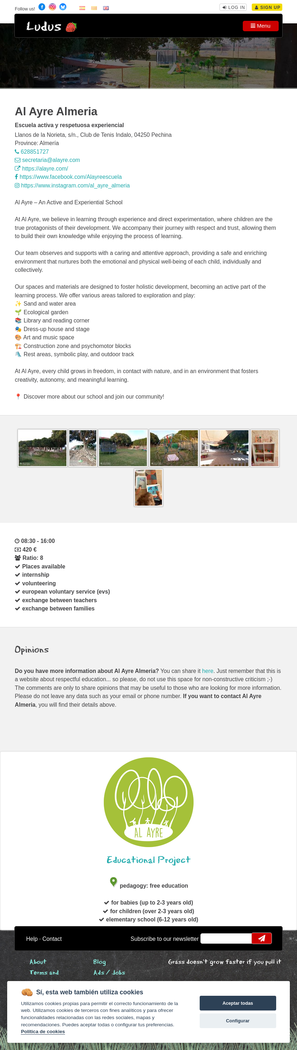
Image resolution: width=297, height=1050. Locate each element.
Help (32, 939)
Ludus (43, 27)
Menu (260, 26)
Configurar (237, 1020)
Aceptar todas (237, 1003)
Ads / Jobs (109, 973)
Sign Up (267, 7)
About (38, 962)
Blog (99, 962)
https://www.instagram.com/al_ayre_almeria (72, 185)
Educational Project (149, 860)
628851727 (32, 152)
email (210, 938)
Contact (52, 939)
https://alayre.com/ (41, 169)
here (207, 671)
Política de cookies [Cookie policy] (43, 1031)
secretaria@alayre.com (47, 160)
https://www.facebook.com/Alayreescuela (68, 177)
